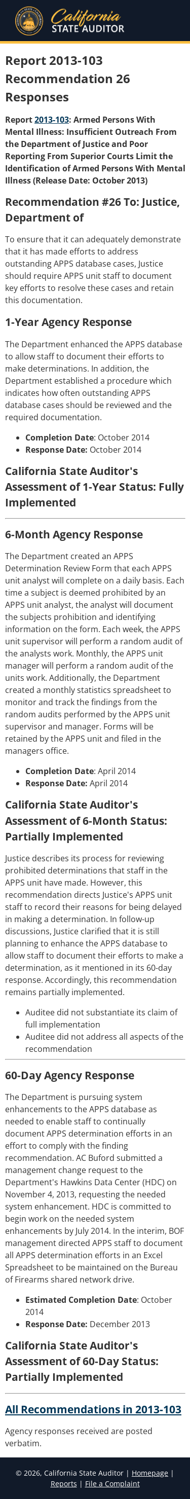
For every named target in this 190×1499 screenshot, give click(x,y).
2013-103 (51, 119)
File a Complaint (112, 1483)
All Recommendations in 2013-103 (93, 1409)
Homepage (150, 1473)
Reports (64, 1483)
